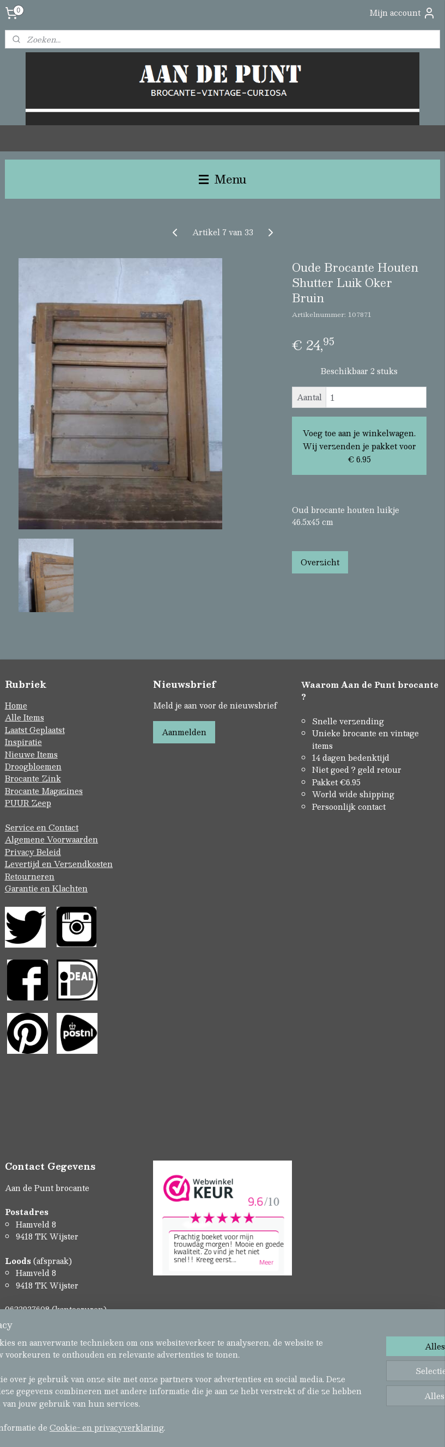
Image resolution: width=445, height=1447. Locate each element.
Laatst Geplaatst (35, 729)
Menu (223, 178)
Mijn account (402, 13)
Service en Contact (41, 827)
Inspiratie (23, 741)
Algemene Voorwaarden (51, 839)
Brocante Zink (33, 778)
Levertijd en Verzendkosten (59, 863)
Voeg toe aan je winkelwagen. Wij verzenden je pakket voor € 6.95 (359, 446)
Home (16, 705)
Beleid (48, 851)
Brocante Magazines (44, 790)
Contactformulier (38, 1333)
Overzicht (320, 562)
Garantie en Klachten (46, 888)
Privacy (20, 851)
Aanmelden (184, 731)
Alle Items (24, 717)
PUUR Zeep (28, 802)
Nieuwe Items (31, 754)
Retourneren (29, 876)
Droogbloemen (33, 766)
